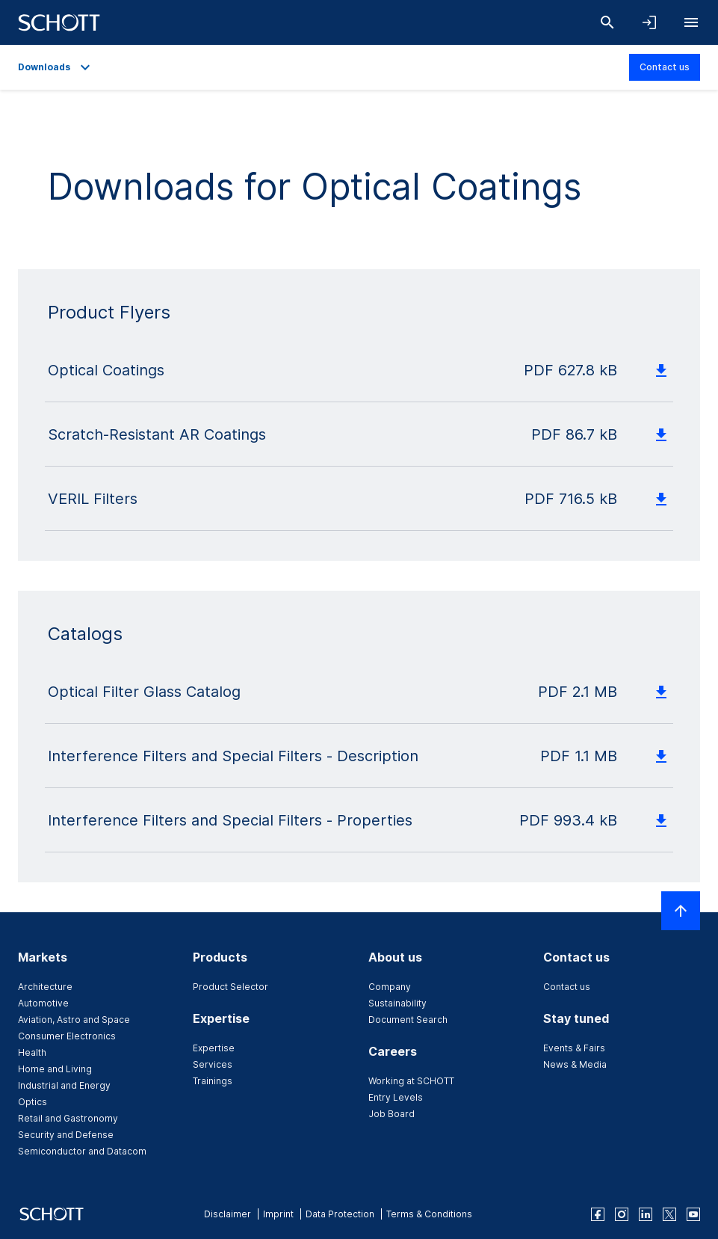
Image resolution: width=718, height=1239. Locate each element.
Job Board (391, 1113)
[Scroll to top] (680, 910)
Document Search (408, 1019)
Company (389, 986)
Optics (32, 1101)
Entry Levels (395, 1097)
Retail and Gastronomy (68, 1118)
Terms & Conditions (429, 1214)
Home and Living (55, 1068)
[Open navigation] (691, 22)
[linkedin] (645, 1214)
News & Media (575, 1064)
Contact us (665, 67)
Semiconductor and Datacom (82, 1151)
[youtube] (693, 1214)
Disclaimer (227, 1214)
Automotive (43, 1003)
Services (212, 1064)
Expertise (214, 1048)
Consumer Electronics (67, 1036)
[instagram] (621, 1214)
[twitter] (669, 1214)
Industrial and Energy (64, 1085)
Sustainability (397, 1003)
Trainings (212, 1080)
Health (32, 1052)
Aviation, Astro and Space (74, 1019)
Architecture (45, 986)
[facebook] (597, 1214)
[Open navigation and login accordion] (649, 22)
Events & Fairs (574, 1048)
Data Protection (340, 1214)
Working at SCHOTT (411, 1080)
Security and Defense (66, 1134)
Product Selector (230, 986)
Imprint (278, 1214)
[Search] (607, 22)
